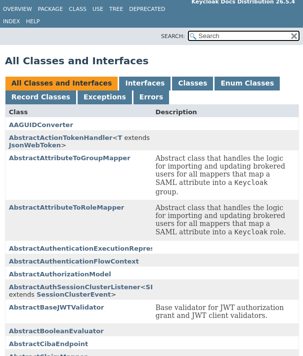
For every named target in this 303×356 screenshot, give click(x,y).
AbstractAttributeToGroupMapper (69, 158)
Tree (116, 9)
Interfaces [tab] (145, 83)
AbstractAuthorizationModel (60, 274)
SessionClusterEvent (74, 294)
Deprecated (147, 9)
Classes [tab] (192, 83)
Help (33, 21)
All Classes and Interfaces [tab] (61, 83)
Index (11, 21)
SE (150, 287)
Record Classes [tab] (40, 97)
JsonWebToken (35, 145)
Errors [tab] (151, 97)
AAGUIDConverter (41, 125)
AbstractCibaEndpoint (48, 344)
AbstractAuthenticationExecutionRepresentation (97, 248)
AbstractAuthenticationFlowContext (74, 261)
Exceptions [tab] (105, 97)
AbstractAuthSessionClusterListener (74, 287)
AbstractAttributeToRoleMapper (66, 207)
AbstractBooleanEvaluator (56, 331)
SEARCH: (173, 36)
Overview (17, 9)
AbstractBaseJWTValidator (56, 307)
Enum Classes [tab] (247, 83)
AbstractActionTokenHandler (60, 137)
